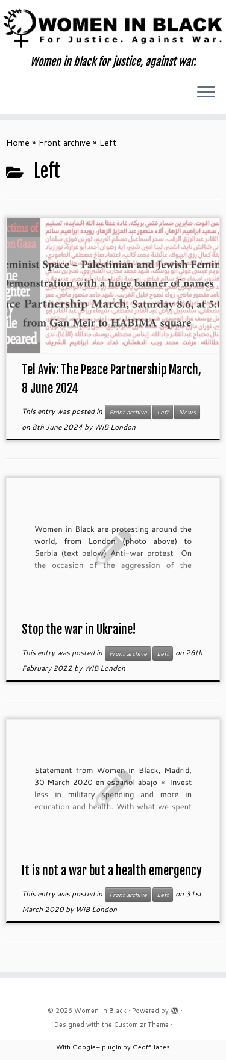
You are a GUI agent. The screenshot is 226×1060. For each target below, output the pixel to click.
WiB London (115, 427)
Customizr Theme (141, 1024)
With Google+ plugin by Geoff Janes (113, 1046)
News (187, 412)
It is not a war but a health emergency (112, 870)
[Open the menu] (206, 93)
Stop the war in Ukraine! (79, 629)
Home (18, 142)
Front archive (64, 142)
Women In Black (100, 1010)
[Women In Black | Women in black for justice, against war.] (113, 27)
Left (163, 412)
